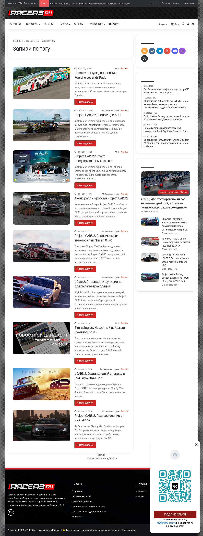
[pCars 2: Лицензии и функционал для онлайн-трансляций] (41, 292)
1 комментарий (112, 110)
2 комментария (112, 194)
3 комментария (112, 277)
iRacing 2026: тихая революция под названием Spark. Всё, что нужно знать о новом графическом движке (164, 203)
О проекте (77, 491)
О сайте (177, 3)
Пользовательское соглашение (88, 506)
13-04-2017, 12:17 (84, 194)
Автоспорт (95, 24)
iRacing (116, 346)
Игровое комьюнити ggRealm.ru (101, 458)
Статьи (63, 24)
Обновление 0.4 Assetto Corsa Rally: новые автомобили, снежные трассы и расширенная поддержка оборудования (108, 2)
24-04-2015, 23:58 (84, 411)
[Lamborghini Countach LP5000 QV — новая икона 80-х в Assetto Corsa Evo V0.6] (150, 257)
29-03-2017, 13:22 (84, 231)
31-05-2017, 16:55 (84, 110)
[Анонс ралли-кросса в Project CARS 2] (41, 208)
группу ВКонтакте (166, 523)
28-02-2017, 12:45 (84, 277)
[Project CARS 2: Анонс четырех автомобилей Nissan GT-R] (41, 246)
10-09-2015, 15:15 (84, 323)
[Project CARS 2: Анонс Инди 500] (41, 125)
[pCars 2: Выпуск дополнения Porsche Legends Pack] (41, 83)
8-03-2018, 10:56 (84, 68)
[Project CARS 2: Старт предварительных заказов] (41, 166)
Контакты (189, 3)
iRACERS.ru (18, 41)
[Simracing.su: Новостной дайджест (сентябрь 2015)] (41, 338)
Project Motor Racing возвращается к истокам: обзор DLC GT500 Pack (175, 278)
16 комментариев (110, 369)
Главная (166, 3)
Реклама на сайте (81, 496)
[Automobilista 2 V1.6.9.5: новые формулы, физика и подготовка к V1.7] (150, 241)
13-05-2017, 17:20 (84, 152)
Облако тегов (32, 41)
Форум (114, 24)
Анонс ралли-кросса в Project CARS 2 (101, 198)
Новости (32, 24)
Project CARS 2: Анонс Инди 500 (97, 115)
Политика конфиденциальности (89, 511)
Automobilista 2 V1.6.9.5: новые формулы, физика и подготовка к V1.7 (176, 242)
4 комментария (112, 231)
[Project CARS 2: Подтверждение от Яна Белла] (41, 425)
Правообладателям (82, 501)
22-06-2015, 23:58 (84, 369)
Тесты (78, 24)
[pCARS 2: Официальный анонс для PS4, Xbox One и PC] (41, 384)
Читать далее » (85, 102)
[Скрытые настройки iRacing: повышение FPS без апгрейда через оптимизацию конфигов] (150, 221)
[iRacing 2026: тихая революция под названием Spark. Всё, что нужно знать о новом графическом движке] (165, 183)
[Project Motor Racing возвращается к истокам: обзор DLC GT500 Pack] (150, 277)
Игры (49, 24)
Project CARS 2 (95, 125)
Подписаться (175, 514)
